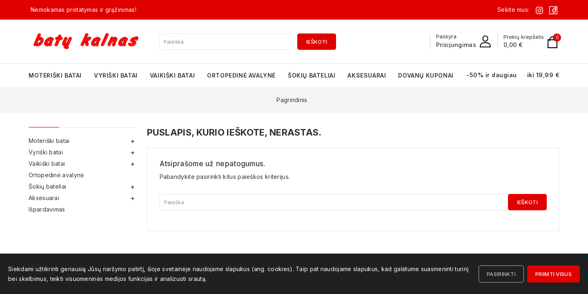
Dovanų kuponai (425, 75)
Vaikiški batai (172, 75)
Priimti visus (553, 274)
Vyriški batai (116, 75)
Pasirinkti (501, 274)
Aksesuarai (366, 75)
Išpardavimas (47, 209)
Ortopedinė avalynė (241, 75)
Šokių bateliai (311, 75)
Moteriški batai (55, 75)
